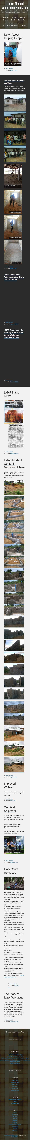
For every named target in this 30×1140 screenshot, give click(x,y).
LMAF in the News (15, 1063)
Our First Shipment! (10, 809)
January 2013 (15, 1088)
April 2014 (15, 1086)
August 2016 (15, 1080)
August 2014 (15, 1084)
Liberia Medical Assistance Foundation (15, 5)
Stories (14, 17)
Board (13, 20)
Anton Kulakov (15, 1136)
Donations (25, 26)
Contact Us (21, 20)
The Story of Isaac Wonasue (13, 995)
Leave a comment (9, 68)
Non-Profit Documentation (10, 26)
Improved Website (10, 785)
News (15, 1101)
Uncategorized (15, 1103)
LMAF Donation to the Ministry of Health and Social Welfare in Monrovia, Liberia (13, 333)
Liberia (5, 20)
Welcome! (5, 17)
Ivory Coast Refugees (11, 870)
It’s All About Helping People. (14, 36)
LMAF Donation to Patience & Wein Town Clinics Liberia (14, 277)
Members (20, 23)
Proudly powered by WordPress (11, 1135)
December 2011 (15, 1090)
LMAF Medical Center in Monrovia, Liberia (14, 464)
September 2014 (15, 1082)
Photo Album (10, 23)
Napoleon (23, 17)
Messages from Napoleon (15, 1099)
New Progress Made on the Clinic (15, 1056)
